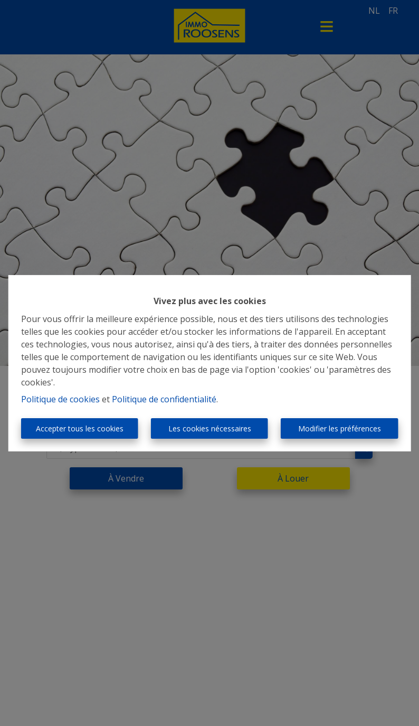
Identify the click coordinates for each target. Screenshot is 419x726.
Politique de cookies (60, 399)
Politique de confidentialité (164, 399)
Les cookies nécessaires (209, 428)
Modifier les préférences (339, 428)
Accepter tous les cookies (79, 428)
